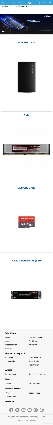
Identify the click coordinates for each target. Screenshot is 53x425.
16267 (8, 383)
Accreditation (34, 344)
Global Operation (35, 337)
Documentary (34, 392)
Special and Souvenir (37, 373)
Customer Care (35, 357)
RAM (26, 115)
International (10, 373)
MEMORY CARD (27, 187)
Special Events (11, 396)
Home (7, 337)
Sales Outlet (10, 361)
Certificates (33, 341)
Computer (9, 6)
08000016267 (35, 383)
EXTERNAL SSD (26, 42)
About (7, 341)
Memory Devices (25, 6)
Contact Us (10, 357)
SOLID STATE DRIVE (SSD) (26, 260)
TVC (7, 392)
